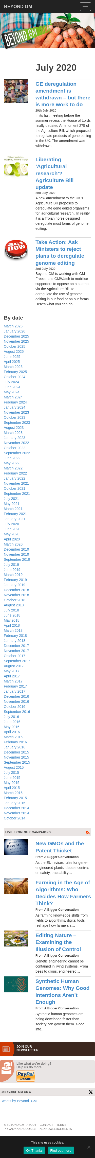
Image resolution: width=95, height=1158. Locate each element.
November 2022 (16, 443)
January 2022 (14, 478)
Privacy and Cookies (20, 1128)
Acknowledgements (56, 1128)
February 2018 (15, 636)
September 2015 (17, 762)
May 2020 (11, 534)
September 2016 (17, 712)
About (31, 1124)
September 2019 (17, 559)
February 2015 (15, 798)
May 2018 (11, 620)
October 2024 (14, 377)
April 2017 (12, 676)
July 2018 (11, 610)
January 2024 (14, 407)
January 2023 (14, 438)
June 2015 (12, 778)
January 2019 (14, 585)
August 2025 (14, 351)
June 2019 (12, 570)
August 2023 (14, 428)
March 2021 (13, 509)
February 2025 (15, 372)
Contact (46, 1124)
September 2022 (17, 453)
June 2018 (12, 615)
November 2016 (16, 701)
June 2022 (12, 458)
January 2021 (14, 519)
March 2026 (13, 326)
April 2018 (12, 625)
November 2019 (16, 554)
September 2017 (17, 661)
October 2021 (14, 488)
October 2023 (14, 417)
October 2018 (14, 600)
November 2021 (16, 483)
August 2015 (14, 767)
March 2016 (13, 737)
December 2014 (16, 808)
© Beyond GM (14, 1124)
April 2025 (12, 362)
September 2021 (17, 494)
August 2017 (14, 666)
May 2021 (11, 504)
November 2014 (16, 813)
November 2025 (16, 341)
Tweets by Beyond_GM (18, 1101)
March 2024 (13, 397)
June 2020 (12, 529)
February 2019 (15, 580)
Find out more (60, 1150)
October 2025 (14, 346)
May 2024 (11, 392)
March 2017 (13, 681)
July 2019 (11, 565)
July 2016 (11, 717)
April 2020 (12, 539)
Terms (61, 1124)
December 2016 (16, 696)
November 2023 (16, 412)
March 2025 (13, 367)
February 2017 (15, 686)
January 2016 (14, 747)
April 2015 (12, 788)
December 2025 (16, 336)
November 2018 (16, 595)
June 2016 (12, 722)
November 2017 (16, 651)
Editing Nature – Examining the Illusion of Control (58, 942)
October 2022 (14, 448)
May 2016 (11, 727)
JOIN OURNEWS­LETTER (27, 1048)
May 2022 (11, 463)
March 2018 (13, 630)
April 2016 (12, 732)
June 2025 (12, 357)
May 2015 (11, 783)
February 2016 (15, 742)
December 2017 (16, 646)
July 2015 (11, 772)
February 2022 (15, 473)
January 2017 (14, 691)
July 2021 (11, 499)
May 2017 (11, 671)
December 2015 (16, 752)
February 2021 (15, 514)
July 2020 (11, 524)
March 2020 (13, 544)
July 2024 (11, 382)
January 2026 (14, 331)
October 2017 (14, 656)
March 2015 (13, 793)
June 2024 (12, 387)
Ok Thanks (34, 1150)
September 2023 (17, 422)
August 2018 (14, 605)
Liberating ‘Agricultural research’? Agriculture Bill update (54, 173)
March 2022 (13, 468)
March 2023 (13, 433)
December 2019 (16, 549)
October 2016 (14, 707)
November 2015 (16, 757)
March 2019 (13, 575)
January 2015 (14, 803)
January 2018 (14, 641)
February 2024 (15, 402)
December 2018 (16, 590)
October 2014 (14, 818)
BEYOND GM (18, 6)
